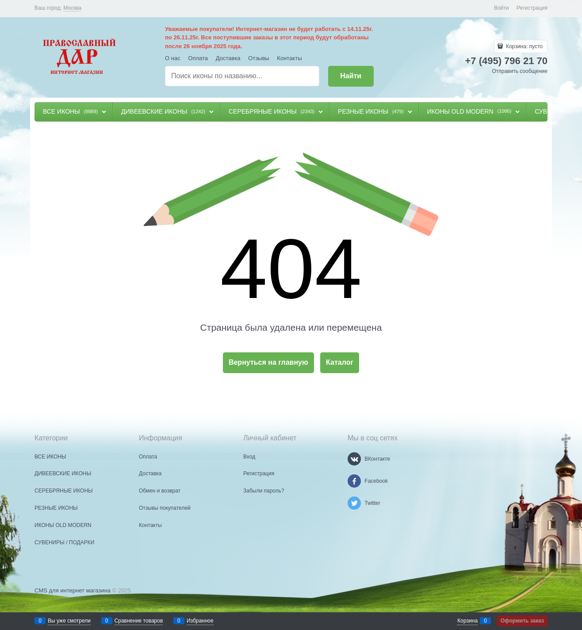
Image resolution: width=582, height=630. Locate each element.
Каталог (339, 362)
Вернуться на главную (268, 362)
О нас (172, 58)
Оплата (198, 58)
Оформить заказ (522, 621)
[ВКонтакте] (354, 459)
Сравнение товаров (139, 620)
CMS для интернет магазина (72, 590)
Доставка (228, 58)
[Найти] (351, 76)
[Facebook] (354, 481)
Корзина (467, 620)
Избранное (200, 620)
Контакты (289, 58)
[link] (72, 8)
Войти (501, 8)
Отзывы (258, 58)
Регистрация (532, 8)
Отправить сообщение (520, 71)
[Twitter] (354, 503)
